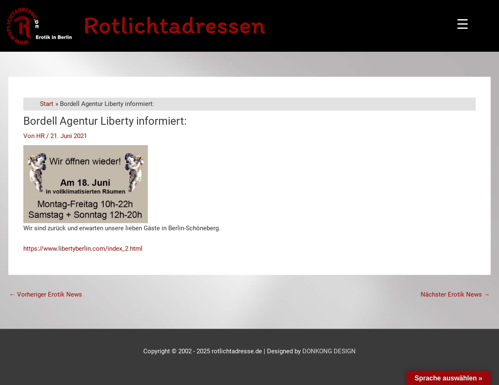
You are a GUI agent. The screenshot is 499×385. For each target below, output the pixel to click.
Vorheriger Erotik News (45, 294)
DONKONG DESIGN (329, 351)
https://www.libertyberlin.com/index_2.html (82, 248)
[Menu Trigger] (462, 24)
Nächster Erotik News (455, 294)
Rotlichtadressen (174, 25)
